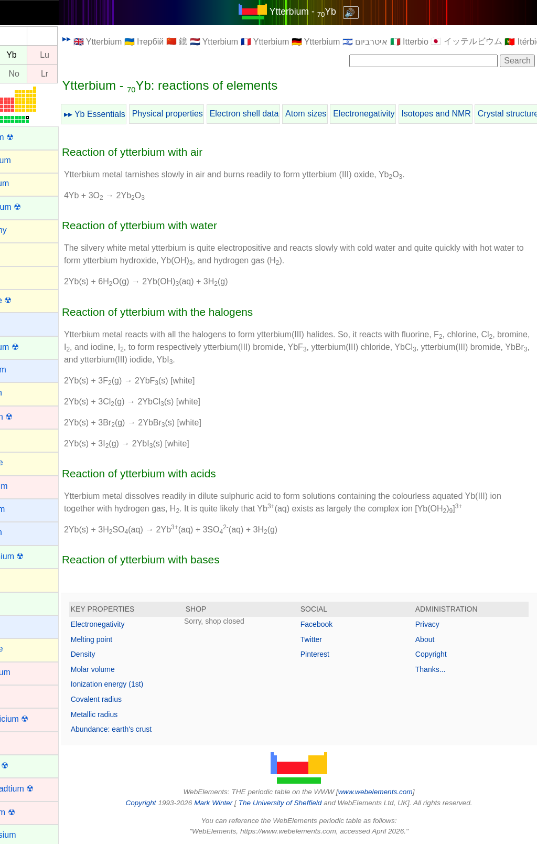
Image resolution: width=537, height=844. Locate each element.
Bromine (23, 462)
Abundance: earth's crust (146, 729)
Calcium (22, 532)
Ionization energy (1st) (142, 684)
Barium (20, 322)
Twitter (329, 639)
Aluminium (27, 160)
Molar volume (128, 669)
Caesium (23, 509)
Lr (80, 73)
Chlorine (23, 648)
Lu (80, 54)
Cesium (21, 625)
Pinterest (332, 654)
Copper (21, 742)
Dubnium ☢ (28, 812)
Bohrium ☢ (27, 416)
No (50, 73)
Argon (18, 253)
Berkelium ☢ (31, 347)
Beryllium (24, 369)
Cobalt (19, 695)
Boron (18, 439)
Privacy (436, 624)
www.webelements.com (393, 792)
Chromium (26, 672)
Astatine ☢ (27, 300)
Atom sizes (341, 113)
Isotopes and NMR (472, 113)
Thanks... (439, 669)
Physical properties (203, 113)
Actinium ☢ (28, 137)
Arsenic (21, 276)
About (434, 639)
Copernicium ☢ (35, 718)
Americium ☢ (32, 206)
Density (118, 654)
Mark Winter (231, 803)
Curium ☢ (25, 765)
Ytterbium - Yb (320, 11)
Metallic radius (129, 714)
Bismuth (22, 392)
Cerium (21, 602)
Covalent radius (131, 699)
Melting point (127, 639)
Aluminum (26, 183)
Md (19, 73)
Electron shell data (280, 113)
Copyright (440, 654)
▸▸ (102, 38)
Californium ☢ (33, 556)
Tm (19, 54)
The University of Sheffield (298, 803)
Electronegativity (399, 113)
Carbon (21, 578)
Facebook (334, 624)
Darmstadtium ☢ (38, 788)
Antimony (24, 230)
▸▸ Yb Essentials (130, 114)
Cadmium (25, 486)
